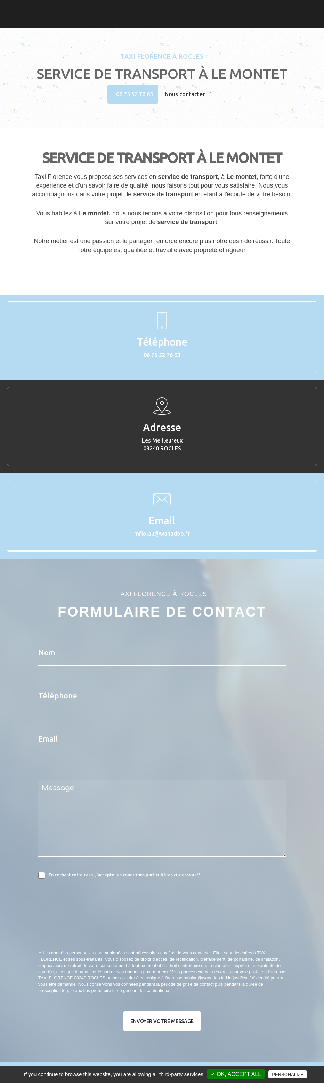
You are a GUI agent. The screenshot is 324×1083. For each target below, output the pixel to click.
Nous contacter (188, 94)
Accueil (131, 9)
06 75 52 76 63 (134, 94)
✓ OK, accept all (236, 1074)
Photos (167, 9)
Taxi (149, 9)
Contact (190, 9)
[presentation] (112, 929)
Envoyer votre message (162, 1021)
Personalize (287, 1074)
